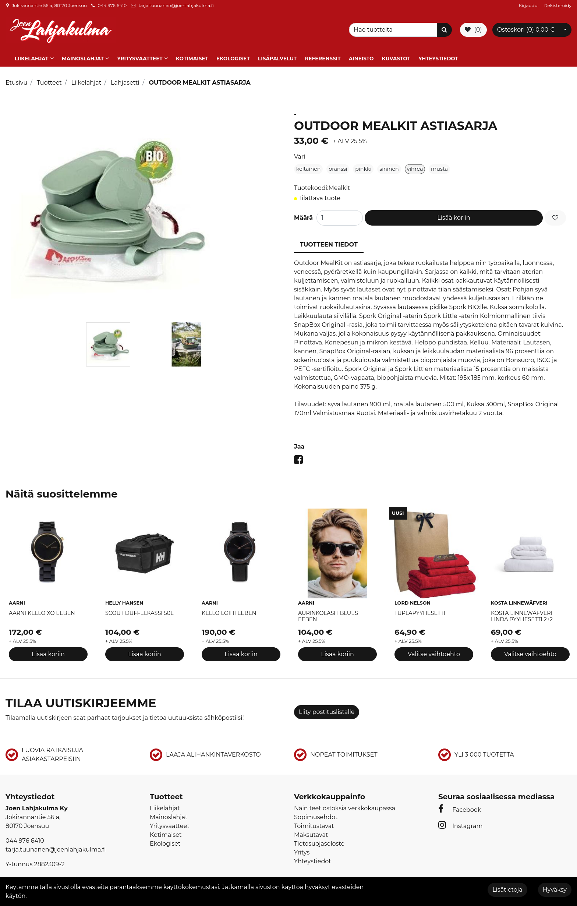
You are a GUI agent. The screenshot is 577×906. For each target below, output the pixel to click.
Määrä (303, 211)
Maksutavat (311, 828)
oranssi (338, 163)
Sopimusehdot (315, 811)
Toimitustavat (314, 820)
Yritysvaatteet (139, 53)
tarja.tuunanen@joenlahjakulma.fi (175, 5)
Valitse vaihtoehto (434, 648)
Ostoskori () (526, 27)
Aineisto (361, 53)
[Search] (394, 28)
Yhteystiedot (438, 53)
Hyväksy (555, 889)
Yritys (301, 846)
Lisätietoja (507, 889)
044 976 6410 (112, 5)
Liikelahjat (31, 53)
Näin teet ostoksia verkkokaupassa (344, 802)
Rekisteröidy (557, 5)
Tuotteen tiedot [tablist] (329, 238)
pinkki (363, 163)
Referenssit (322, 53)
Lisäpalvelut (277, 53)
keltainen (308, 163)
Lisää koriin (453, 211)
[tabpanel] (108, 338)
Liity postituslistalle (326, 705)
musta (439, 163)
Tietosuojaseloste (319, 837)
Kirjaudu (529, 5)
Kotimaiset (192, 53)
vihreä (415, 163)
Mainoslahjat (83, 53)
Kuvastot (396, 53)
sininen (389, 163)
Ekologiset (233, 53)
